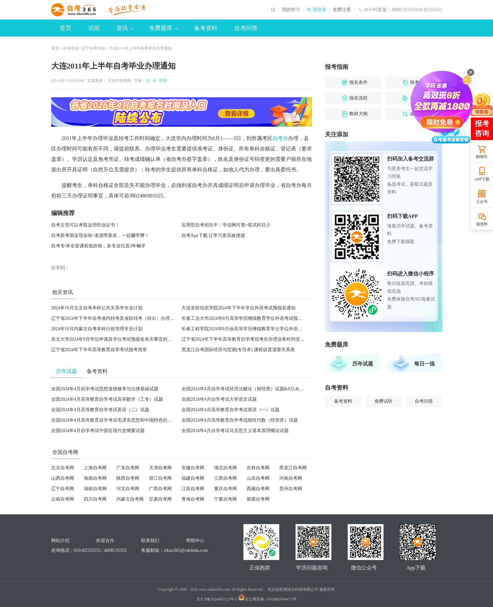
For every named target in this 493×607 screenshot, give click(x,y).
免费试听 (383, 401)
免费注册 (342, 10)
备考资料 (205, 28)
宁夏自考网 (225, 499)
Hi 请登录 (316, 10)
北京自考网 (62, 467)
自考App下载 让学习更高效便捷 (213, 235)
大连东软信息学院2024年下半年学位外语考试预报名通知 (238, 307)
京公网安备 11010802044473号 (267, 599)
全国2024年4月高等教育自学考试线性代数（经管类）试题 (239, 420)
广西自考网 (160, 488)
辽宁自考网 (62, 488)
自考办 (280, 138)
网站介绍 (60, 540)
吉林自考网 (258, 467)
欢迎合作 (105, 540)
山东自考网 (258, 478)
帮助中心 (195, 540)
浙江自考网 (160, 478)
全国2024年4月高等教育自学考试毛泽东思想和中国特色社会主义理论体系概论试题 (134, 420)
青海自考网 (192, 499)
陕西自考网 (127, 478)
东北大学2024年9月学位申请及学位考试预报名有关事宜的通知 (114, 339)
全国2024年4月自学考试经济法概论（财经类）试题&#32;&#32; (244, 388)
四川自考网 (95, 499)
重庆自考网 (225, 488)
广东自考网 (127, 467)
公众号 (482, 201)
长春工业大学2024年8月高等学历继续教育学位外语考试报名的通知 (248, 318)
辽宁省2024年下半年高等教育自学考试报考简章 (99, 349)
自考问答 (246, 28)
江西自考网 (225, 478)
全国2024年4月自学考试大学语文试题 (219, 399)
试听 (94, 28)
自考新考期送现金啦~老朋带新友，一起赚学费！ (100, 235)
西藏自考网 (258, 488)
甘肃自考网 (160, 499)
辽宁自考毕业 (93, 48)
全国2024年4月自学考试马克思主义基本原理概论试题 (235, 430)
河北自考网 (127, 488)
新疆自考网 (258, 499)
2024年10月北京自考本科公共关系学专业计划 (96, 307)
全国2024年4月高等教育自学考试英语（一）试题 (230, 409)
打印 (162, 80)
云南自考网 (62, 499)
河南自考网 (290, 478)
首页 (65, 28)
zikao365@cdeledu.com (186, 550)
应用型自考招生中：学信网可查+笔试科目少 (226, 225)
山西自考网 (62, 478)
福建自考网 (192, 478)
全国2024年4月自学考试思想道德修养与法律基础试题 (104, 388)
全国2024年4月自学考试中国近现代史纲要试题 (98, 430)
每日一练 (424, 363)
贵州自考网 (290, 488)
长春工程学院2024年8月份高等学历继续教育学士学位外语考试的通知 (251, 328)
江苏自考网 (192, 488)
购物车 (482, 156)
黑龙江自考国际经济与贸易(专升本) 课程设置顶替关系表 (238, 349)
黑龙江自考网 (293, 467)
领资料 (482, 224)
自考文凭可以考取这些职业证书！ (85, 225)
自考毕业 (71, 48)
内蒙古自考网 (130, 499)
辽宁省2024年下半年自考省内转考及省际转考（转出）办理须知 (115, 318)
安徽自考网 (192, 467)
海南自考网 (95, 478)
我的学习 (291, 10)
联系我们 (150, 540)
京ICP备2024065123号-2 (216, 599)
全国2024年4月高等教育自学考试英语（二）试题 (100, 409)
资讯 (125, 28)
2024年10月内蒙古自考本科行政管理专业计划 (96, 328)
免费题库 (163, 28)
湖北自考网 (225, 467)
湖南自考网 (95, 488)
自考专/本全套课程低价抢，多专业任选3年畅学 (98, 245)
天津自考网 (160, 467)
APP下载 (481, 179)
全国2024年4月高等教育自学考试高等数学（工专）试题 (107, 399)
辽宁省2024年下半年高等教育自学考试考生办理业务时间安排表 (245, 339)
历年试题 (362, 363)
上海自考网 (95, 467)
